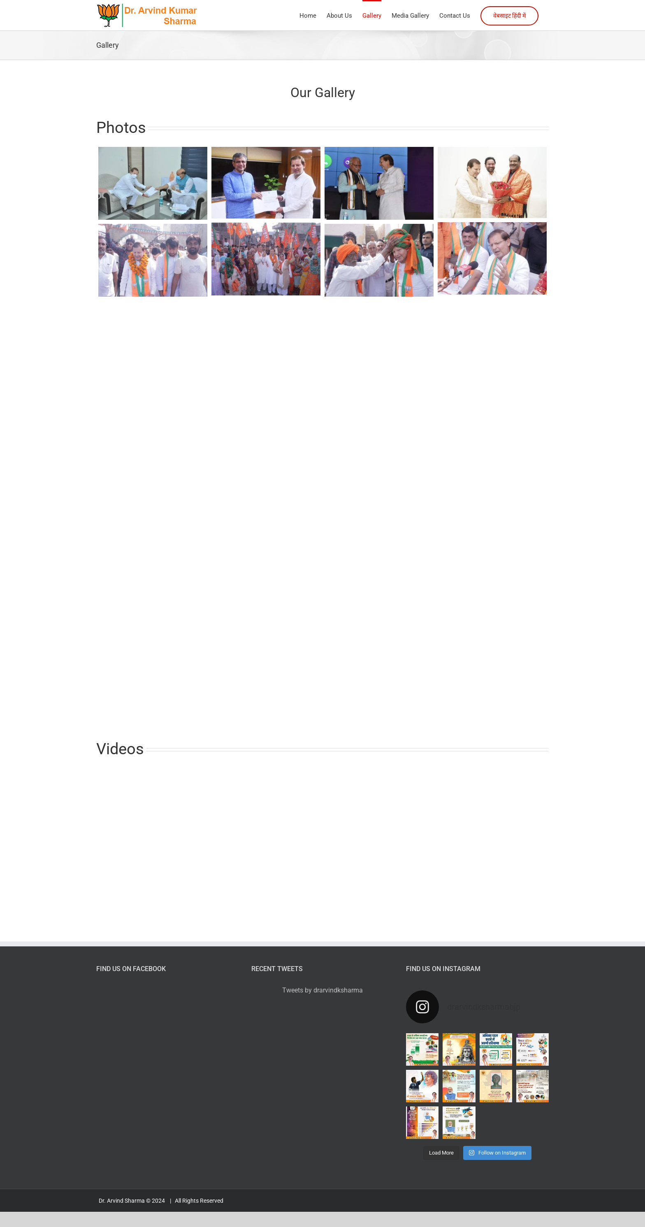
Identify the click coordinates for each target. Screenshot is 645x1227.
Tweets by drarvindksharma (322, 990)
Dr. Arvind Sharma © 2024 (132, 1200)
